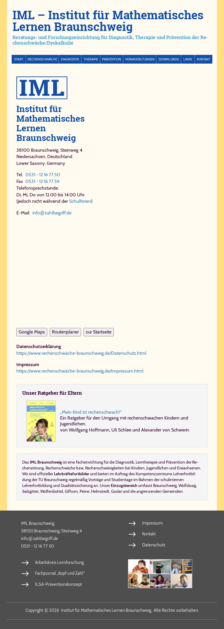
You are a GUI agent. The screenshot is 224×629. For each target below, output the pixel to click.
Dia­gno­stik (125, 462)
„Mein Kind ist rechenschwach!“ (91, 412)
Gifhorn (71, 491)
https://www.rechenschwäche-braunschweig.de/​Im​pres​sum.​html (80, 371)
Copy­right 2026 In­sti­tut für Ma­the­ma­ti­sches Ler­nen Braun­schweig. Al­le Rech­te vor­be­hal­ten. (112, 610)
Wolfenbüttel (51, 491)
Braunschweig (165, 485)
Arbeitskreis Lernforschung (59, 562)
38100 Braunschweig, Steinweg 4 (51, 531)
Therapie (91, 59)
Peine (84, 491)
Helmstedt (100, 491)
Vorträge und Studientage (110, 479)
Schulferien (80, 201)
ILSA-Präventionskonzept (58, 584)
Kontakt (203, 59)
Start (18, 59)
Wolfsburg (187, 485)
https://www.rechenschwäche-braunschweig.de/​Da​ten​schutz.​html (81, 353)
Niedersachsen (30, 156)
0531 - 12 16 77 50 (42, 174)
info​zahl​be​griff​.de (51, 213)
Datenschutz (153, 545)
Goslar (116, 491)
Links (187, 59)
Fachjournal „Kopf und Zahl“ (60, 573)
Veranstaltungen (140, 59)
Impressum (152, 523)
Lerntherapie (147, 462)
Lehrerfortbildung (37, 485)
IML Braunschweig (37, 523)
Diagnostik (70, 59)
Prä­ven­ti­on (175, 462)
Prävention (111, 59)
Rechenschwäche (42, 59)
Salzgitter (30, 491)
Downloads (169, 59)
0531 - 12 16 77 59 (42, 181)
